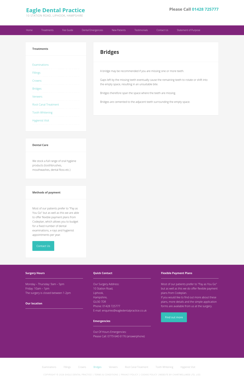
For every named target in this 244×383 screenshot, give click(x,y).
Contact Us (43, 246)
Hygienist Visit (40, 120)
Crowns (37, 80)
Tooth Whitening (42, 112)
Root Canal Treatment (45, 104)
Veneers (37, 96)
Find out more (174, 317)
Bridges (37, 88)
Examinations (40, 65)
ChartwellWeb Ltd (183, 374)
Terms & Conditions (106, 374)
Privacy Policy (129, 374)
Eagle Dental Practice (55, 10)
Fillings (36, 73)
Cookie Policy (149, 374)
